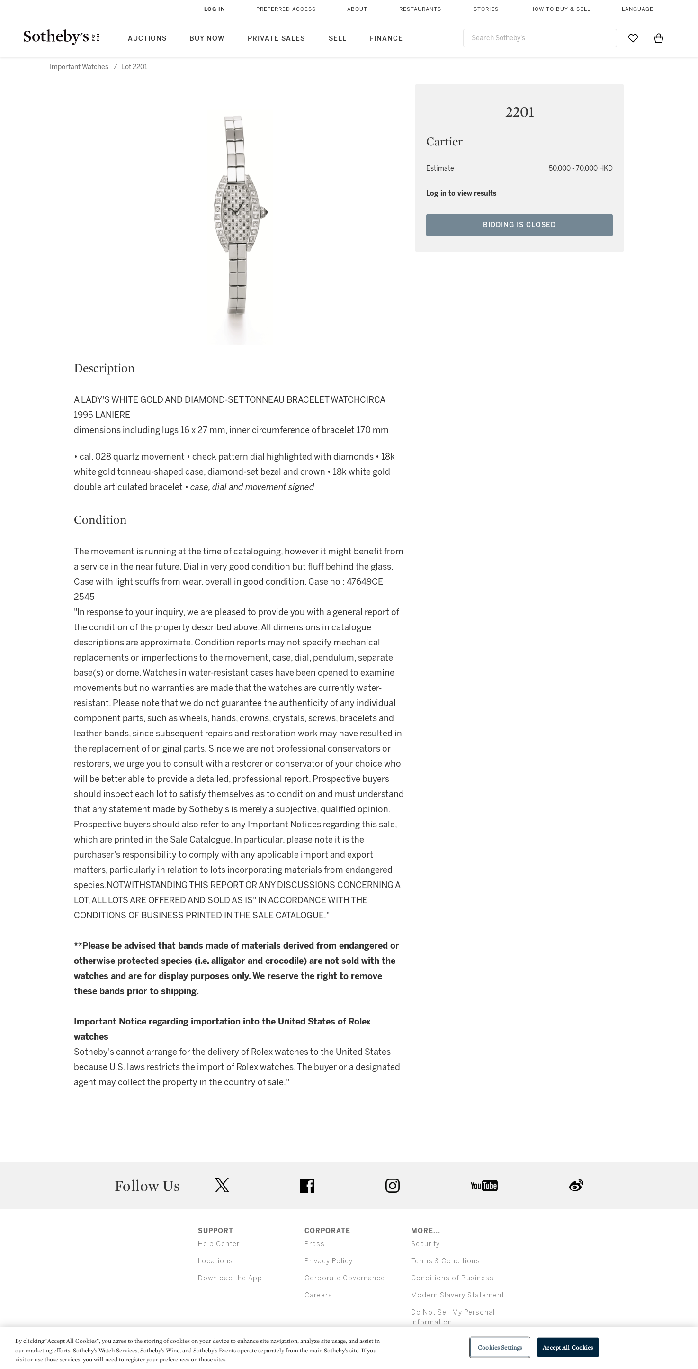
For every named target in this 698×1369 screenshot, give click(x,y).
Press (314, 1244)
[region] (349, 1348)
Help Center (219, 1244)
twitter (222, 1185)
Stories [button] (486, 9)
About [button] (357, 9)
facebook (307, 1186)
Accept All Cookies (568, 1347)
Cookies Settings (500, 1347)
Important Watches (79, 67)
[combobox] (540, 38)
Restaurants (420, 9)
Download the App (230, 1278)
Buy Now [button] (206, 39)
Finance (386, 39)
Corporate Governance (344, 1278)
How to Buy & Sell (560, 9)
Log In (214, 9)
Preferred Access (286, 9)
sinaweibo (576, 1185)
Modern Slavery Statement (457, 1295)
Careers (318, 1295)
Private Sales (276, 39)
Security (425, 1244)
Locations (215, 1261)
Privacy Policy (328, 1261)
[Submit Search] (606, 38)
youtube (484, 1185)
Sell (338, 39)
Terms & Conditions (445, 1261)
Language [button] (637, 9)
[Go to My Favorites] (633, 37)
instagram (392, 1186)
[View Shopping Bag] (658, 37)
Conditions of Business (452, 1278)
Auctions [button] (147, 39)
